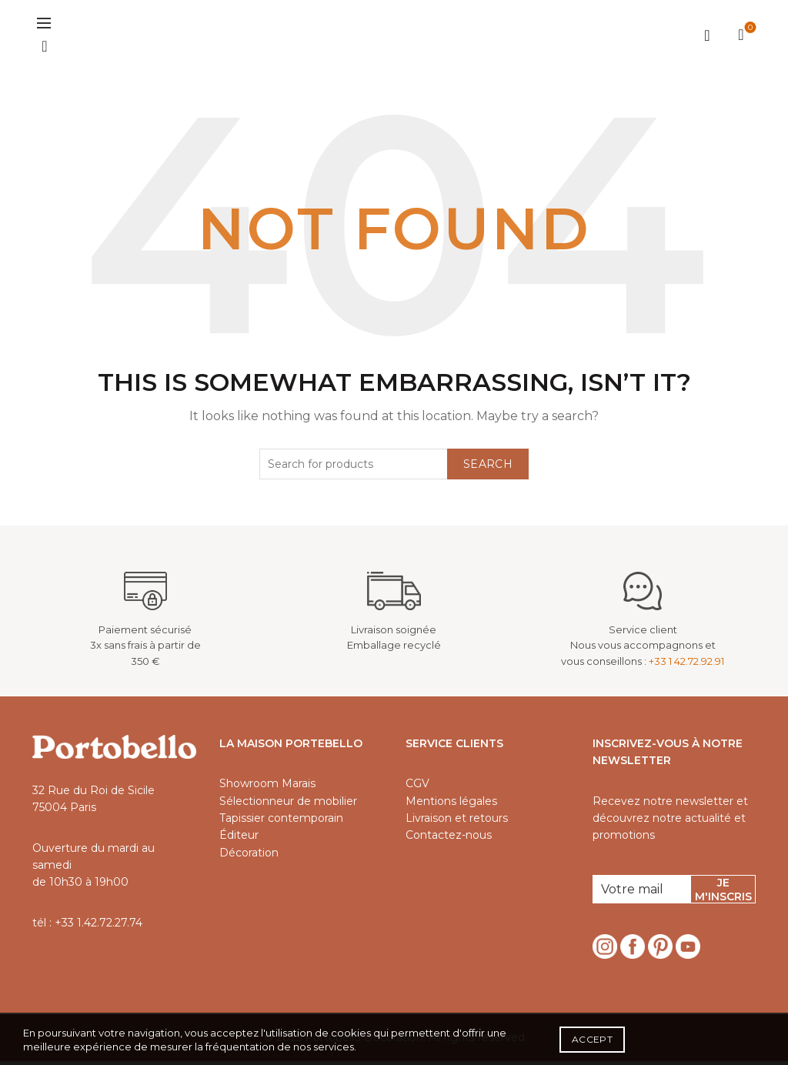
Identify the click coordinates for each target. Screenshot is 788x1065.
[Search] (44, 48)
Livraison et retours (457, 822)
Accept (592, 1039)
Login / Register (707, 36)
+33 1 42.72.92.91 (686, 665)
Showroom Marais (267, 787)
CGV (417, 787)
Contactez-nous (449, 839)
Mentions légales (451, 804)
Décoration (249, 856)
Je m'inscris (723, 893)
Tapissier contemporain (281, 822)
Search (488, 467)
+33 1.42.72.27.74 (98, 926)
